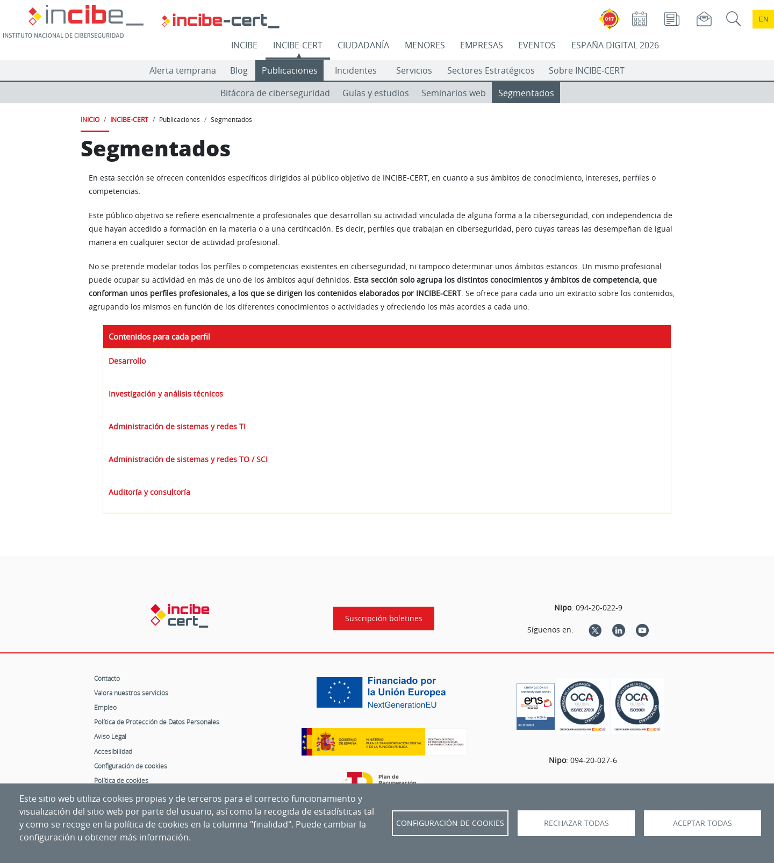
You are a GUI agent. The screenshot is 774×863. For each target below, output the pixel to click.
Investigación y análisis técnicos (166, 394)
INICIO (90, 119)
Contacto (107, 678)
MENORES (425, 45)
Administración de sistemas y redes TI (177, 426)
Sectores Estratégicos (491, 70)
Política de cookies (121, 780)
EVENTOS (537, 45)
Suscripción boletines (383, 618)
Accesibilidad (113, 751)
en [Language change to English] (763, 19)
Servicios (414, 70)
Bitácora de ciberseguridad (275, 93)
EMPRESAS (481, 45)
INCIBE (244, 45)
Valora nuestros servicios (131, 692)
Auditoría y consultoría (149, 492)
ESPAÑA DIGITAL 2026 (615, 45)
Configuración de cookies (130, 765)
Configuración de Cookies (450, 823)
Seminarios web (453, 93)
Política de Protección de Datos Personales (156, 721)
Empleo (105, 707)
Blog (239, 70)
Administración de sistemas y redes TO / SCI (188, 459)
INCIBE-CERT (297, 45)
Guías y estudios (375, 93)
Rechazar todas (576, 823)
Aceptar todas (702, 823)
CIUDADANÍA (363, 45)
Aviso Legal (110, 736)
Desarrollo (127, 361)
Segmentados (526, 93)
